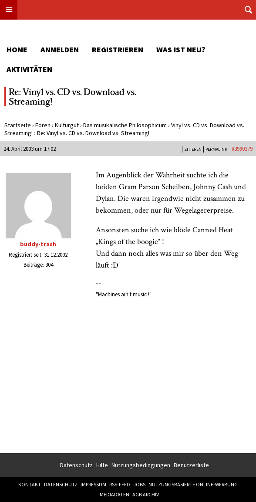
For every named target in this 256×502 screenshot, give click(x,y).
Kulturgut (67, 125)
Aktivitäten (29, 69)
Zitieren (193, 149)
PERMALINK (216, 149)
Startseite (17, 125)
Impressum (93, 484)
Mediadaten (114, 494)
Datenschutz (76, 465)
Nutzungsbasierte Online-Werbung (193, 484)
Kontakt (29, 484)
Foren (43, 125)
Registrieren (117, 49)
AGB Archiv (145, 494)
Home (17, 49)
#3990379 (242, 149)
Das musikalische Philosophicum (125, 125)
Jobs (139, 484)
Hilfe (102, 465)
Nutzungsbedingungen (140, 465)
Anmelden (59, 49)
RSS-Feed (119, 484)
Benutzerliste (191, 465)
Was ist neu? (180, 49)
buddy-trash (38, 244)
